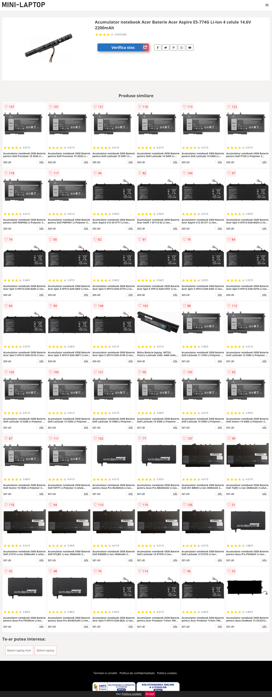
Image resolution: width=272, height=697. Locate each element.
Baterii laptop (45, 650)
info (41, 162)
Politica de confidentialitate (137, 673)
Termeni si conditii (105, 673)
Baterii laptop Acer (19, 650)
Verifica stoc (130, 47)
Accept (150, 694)
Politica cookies (167, 673)
